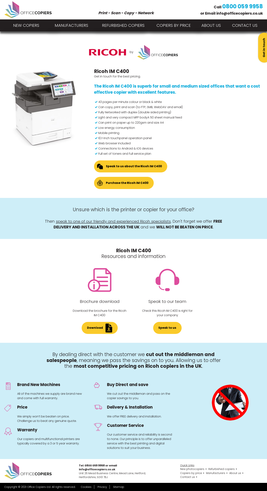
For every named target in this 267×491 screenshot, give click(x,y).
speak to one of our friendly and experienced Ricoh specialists (113, 222)
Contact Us (244, 25)
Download (95, 329)
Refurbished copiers (123, 25)
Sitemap (118, 487)
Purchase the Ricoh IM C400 (127, 183)
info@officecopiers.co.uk (239, 13)
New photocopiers (192, 469)
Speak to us (167, 329)
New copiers (26, 25)
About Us (211, 25)
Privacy (102, 487)
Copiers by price (174, 25)
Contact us (187, 477)
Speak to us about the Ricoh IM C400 (134, 166)
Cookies (86, 487)
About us (235, 473)
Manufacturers (71, 25)
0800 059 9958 (242, 6)
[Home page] (28, 9)
